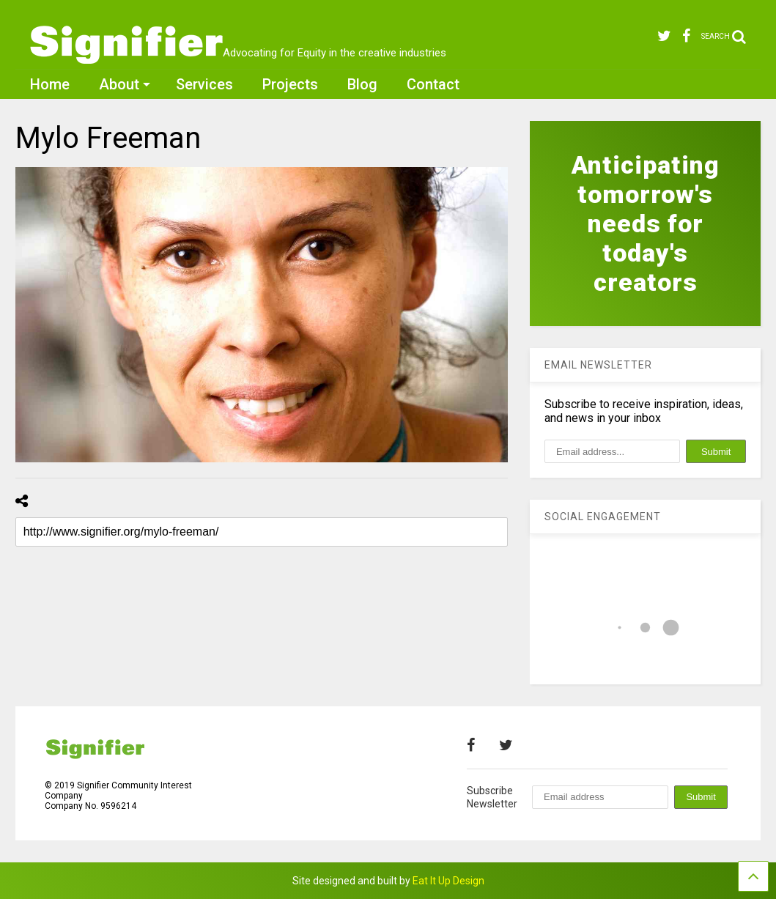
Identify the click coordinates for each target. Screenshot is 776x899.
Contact (433, 84)
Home (50, 84)
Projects (290, 84)
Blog (362, 84)
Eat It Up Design (448, 881)
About (124, 84)
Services (204, 84)
